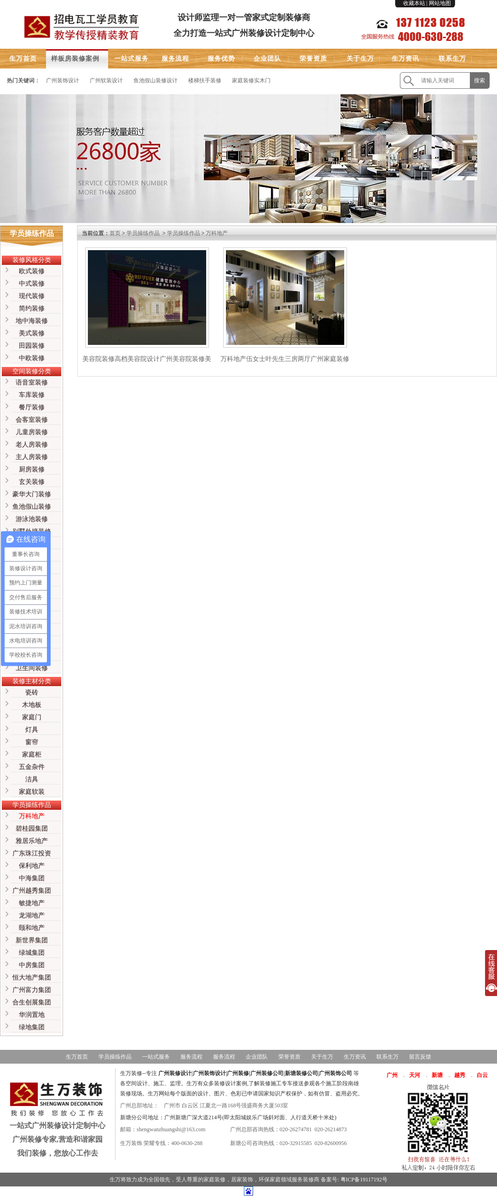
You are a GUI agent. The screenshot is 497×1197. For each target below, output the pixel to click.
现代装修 (32, 295)
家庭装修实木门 (251, 80)
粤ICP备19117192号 (364, 1179)
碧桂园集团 (32, 828)
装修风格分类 (31, 260)
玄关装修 (32, 481)
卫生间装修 (32, 667)
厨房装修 (32, 469)
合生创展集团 (31, 1002)
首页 (115, 233)
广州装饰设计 (62, 80)
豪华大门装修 (31, 494)
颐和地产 (32, 927)
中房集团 (32, 965)
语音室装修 (32, 382)
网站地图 (440, 3)
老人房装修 (32, 444)
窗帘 (31, 742)
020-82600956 (331, 1143)
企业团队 (267, 58)
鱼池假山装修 (31, 506)
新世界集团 (32, 940)
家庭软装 (32, 791)
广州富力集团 (31, 989)
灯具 (31, 729)
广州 (392, 1075)
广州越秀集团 (31, 890)
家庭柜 (31, 754)
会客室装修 (32, 419)
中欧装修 (32, 358)
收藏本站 (414, 3)
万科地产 (32, 816)
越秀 (459, 1075)
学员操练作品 (31, 805)
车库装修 (32, 394)
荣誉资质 (313, 58)
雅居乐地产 (32, 840)
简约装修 (32, 308)
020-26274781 (296, 1129)
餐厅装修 (32, 407)
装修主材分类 (31, 681)
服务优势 (221, 58)
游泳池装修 (32, 518)
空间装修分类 (31, 371)
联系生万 (452, 58)
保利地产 (32, 865)
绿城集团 (32, 952)
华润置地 (32, 1014)
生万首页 (23, 58)
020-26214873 (331, 1129)
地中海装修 (32, 320)
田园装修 (32, 345)
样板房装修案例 (75, 58)
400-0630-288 (186, 1143)
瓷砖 (31, 692)
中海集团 (32, 878)
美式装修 (32, 333)
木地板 (31, 704)
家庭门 (31, 717)
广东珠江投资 (31, 853)
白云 (482, 1075)
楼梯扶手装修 (204, 80)
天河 (414, 1075)
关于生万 (360, 58)
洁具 (31, 779)
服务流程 (175, 58)
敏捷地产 (32, 902)
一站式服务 (131, 58)
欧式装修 (32, 271)
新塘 (437, 1075)
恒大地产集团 (31, 977)
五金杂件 (32, 766)
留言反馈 (420, 1057)
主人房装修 (32, 456)
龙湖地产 (32, 915)
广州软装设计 (106, 80)
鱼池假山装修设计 (155, 80)
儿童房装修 (32, 432)
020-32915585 (296, 1143)
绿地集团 (32, 1027)
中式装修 (32, 283)
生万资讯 (405, 58)
